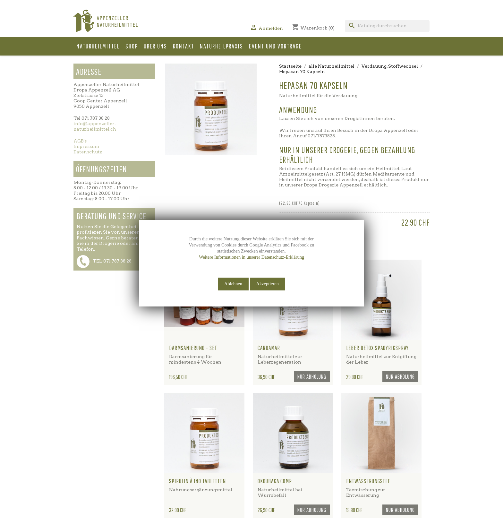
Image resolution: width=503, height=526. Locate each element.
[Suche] (387, 26)
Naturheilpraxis (221, 46)
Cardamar (269, 347)
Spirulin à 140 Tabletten (197, 481)
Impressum (86, 146)
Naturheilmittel (98, 46)
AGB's (80, 140)
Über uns (155, 46)
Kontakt (183, 46)
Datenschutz (87, 151)
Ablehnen (233, 283)
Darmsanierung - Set (193, 347)
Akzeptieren (267, 283)
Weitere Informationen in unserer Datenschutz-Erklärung (251, 257)
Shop (131, 46)
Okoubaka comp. (275, 481)
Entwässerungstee (368, 481)
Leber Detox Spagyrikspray (377, 347)
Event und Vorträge (275, 46)
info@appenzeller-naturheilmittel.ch (94, 126)
